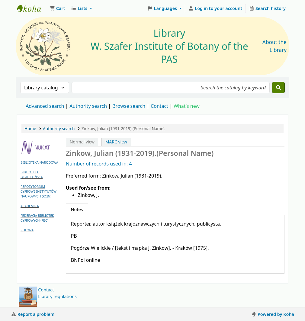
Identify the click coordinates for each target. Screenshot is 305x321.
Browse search (128, 106)
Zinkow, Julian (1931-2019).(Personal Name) (123, 128)
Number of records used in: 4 (99, 163)
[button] (57, 8)
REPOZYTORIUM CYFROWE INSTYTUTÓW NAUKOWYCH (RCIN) (38, 191)
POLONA (27, 230)
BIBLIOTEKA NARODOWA (39, 162)
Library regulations (57, 296)
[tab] (77, 210)
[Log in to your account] (215, 8)
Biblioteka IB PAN (32, 8)
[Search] (278, 87)
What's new (187, 106)
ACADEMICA (30, 206)
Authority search (88, 106)
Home (30, 128)
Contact (46, 290)
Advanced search (45, 106)
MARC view (116, 142)
